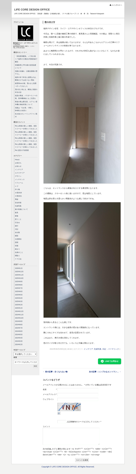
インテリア (88, 349)
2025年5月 (19, 295)
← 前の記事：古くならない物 (55, 372)
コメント (46, 426)
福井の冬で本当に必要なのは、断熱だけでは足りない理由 (26, 78)
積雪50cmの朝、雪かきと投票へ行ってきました (25, 84)
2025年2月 (19, 305)
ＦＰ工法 (18, 259)
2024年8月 (19, 325)
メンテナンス (20, 179)
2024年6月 (19, 331)
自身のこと (19, 252)
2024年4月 (19, 338)
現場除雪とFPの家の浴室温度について (25, 66)
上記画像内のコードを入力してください (83, 422)
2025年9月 (19, 281)
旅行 (16, 226)
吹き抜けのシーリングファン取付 (26, 115)
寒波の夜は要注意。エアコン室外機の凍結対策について (26, 103)
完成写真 (97, 349)
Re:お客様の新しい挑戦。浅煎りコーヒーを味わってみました (26, 127)
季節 (16, 199)
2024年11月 (19, 315)
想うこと (18, 219)
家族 (16, 216)
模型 (16, 236)
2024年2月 (19, 344)
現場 (16, 246)
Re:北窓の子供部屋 (22, 150)
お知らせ (18, 166)
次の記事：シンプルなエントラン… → (105, 372)
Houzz (17, 160)
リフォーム (19, 183)
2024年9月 (19, 321)
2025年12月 (19, 272)
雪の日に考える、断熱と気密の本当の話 (26, 91)
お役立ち (18, 163)
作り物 (17, 189)
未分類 (17, 232)
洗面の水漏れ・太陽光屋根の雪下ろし (26, 72)
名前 (44, 389)
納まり (17, 249)
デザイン (18, 176)
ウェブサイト (48, 399)
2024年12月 (19, 311)
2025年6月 (19, 291)
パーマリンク (113, 349)
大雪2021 (18, 196)
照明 (16, 242)
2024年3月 (19, 341)
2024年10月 (19, 318)
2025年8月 (19, 285)
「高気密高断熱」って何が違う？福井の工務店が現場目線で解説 (26, 59)
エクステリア (20, 173)
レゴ (16, 186)
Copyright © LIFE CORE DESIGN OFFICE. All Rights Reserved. (68, 470)
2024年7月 (19, 328)
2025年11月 (19, 275)
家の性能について (21, 209)
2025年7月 (19, 288)
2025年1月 (19, 308)
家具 (16, 213)
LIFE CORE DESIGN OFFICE (32, 9)
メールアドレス (49, 394)
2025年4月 (19, 298)
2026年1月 (19, 268)
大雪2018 (18, 193)
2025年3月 (19, 301)
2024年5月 (19, 334)
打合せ (17, 222)
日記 (104, 349)
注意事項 (18, 239)
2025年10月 (19, 278)
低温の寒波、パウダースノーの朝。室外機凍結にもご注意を (26, 97)
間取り (17, 256)
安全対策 (18, 203)
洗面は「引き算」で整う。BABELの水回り (24, 109)
